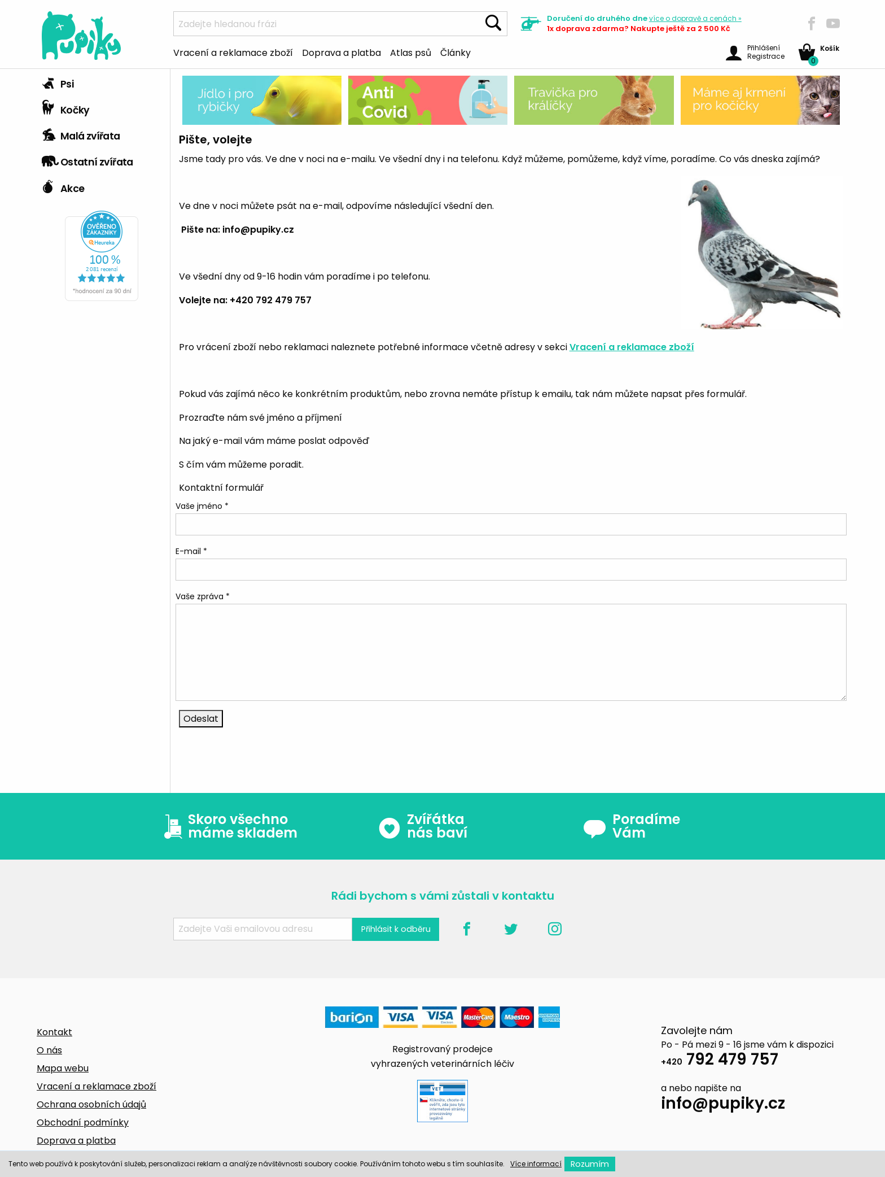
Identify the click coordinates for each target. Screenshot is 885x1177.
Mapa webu (63, 1068)
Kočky (66, 107)
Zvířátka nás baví (422, 826)
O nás (49, 1050)
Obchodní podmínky (83, 1122)
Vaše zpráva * (203, 596)
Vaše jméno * (202, 506)
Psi (57, 81)
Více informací (536, 1164)
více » (695, 18)
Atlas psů (410, 52)
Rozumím (590, 1164)
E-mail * (191, 551)
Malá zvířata (81, 133)
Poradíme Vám (631, 826)
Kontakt (54, 1032)
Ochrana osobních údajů (91, 1104)
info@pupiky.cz (723, 1105)
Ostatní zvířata (87, 159)
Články (455, 52)
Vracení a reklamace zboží (233, 52)
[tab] (101, 82)
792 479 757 (719, 1061)
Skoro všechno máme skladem (228, 826)
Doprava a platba (341, 52)
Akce (63, 185)
